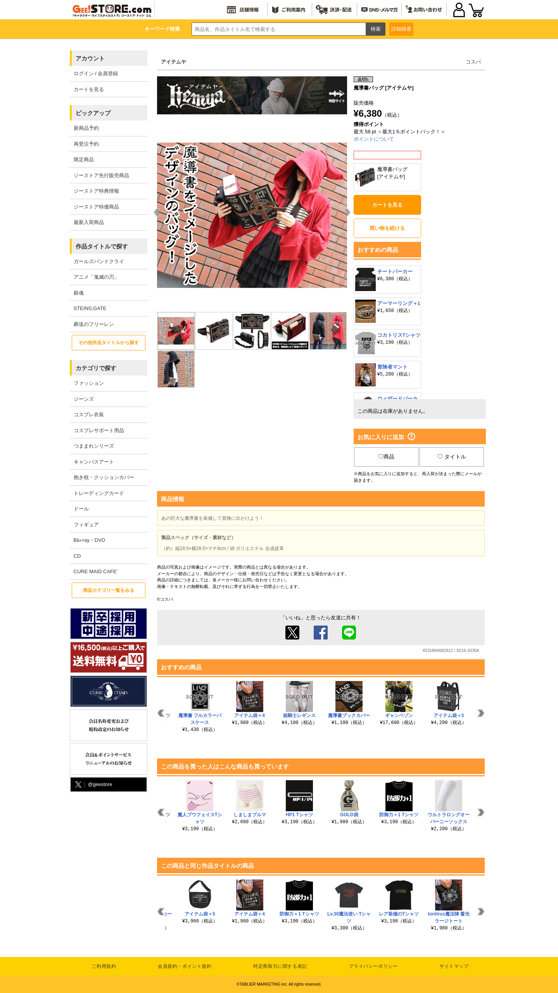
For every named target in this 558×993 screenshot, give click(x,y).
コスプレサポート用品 (99, 430)
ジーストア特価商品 (96, 207)
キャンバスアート (94, 462)
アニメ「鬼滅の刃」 (96, 277)
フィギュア (86, 525)
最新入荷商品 (89, 222)
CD (77, 556)
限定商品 (84, 159)
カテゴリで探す (96, 368)
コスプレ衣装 (89, 414)
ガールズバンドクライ (99, 261)
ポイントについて (374, 139)
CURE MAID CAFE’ (96, 571)
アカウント (90, 58)
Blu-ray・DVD (89, 540)
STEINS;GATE (90, 308)
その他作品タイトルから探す (108, 342)
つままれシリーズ (94, 446)
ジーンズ (84, 399)
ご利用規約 (104, 966)
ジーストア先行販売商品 (101, 175)
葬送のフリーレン (94, 324)
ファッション (89, 383)
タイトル (451, 456)
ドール (81, 509)
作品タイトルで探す (102, 246)
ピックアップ (93, 113)
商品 (386, 456)
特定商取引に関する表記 (280, 966)
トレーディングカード (99, 493)
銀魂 (79, 293)
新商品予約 (86, 128)
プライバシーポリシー (373, 966)
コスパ (473, 62)
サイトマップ (454, 966)
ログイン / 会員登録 (96, 73)
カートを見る (89, 89)
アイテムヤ (173, 62)
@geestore (93, 784)
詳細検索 (401, 29)
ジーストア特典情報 (96, 191)
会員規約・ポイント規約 (185, 966)
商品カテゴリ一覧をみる (108, 590)
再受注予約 (86, 144)
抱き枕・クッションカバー (104, 477)
